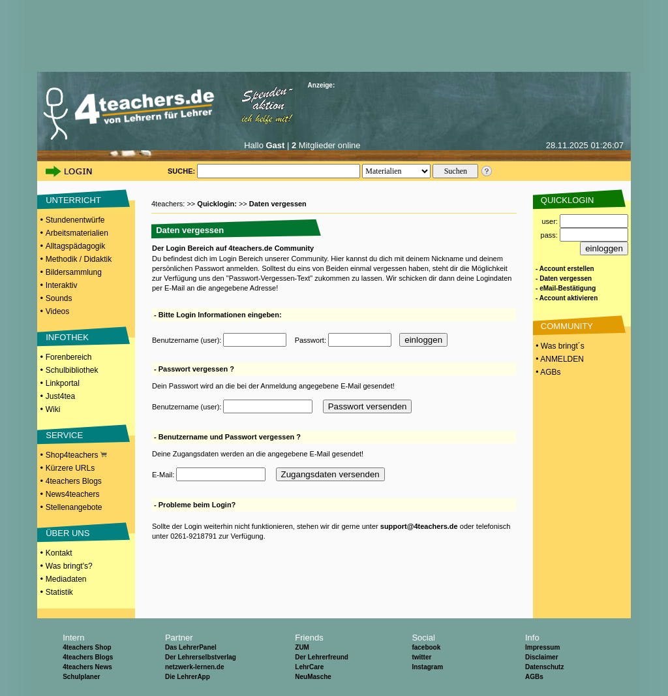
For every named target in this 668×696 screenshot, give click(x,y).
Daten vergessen (278, 204)
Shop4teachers (76, 455)
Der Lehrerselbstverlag (200, 657)
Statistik (59, 592)
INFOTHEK (67, 337)
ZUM (302, 647)
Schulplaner (81, 676)
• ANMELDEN (559, 359)
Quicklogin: (218, 204)
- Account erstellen (565, 268)
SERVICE (64, 435)
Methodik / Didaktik (79, 259)
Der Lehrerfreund (321, 657)
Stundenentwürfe (75, 220)
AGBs (534, 676)
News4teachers (73, 494)
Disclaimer (541, 657)
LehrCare (309, 667)
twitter (421, 657)
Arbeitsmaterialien (77, 233)
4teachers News (87, 667)
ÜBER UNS (67, 533)
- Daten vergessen (564, 278)
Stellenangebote (74, 507)
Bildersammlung (74, 272)
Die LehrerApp (187, 676)
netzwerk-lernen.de (194, 667)
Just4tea (60, 396)
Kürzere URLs (70, 468)
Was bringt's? (69, 566)
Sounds (59, 298)
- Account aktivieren (567, 298)
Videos (57, 311)
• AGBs (547, 372)
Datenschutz (544, 667)
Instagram (427, 667)
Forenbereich (69, 357)
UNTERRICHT (73, 200)
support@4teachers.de (419, 526)
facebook (426, 647)
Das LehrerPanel (191, 647)
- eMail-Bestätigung (566, 288)
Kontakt (59, 553)
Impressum (542, 647)
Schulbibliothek (72, 370)
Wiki (53, 409)
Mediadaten (66, 579)
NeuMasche (313, 676)
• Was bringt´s (559, 346)
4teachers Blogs (74, 481)
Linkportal (63, 383)
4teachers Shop (87, 647)
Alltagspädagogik (75, 246)
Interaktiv (62, 285)
